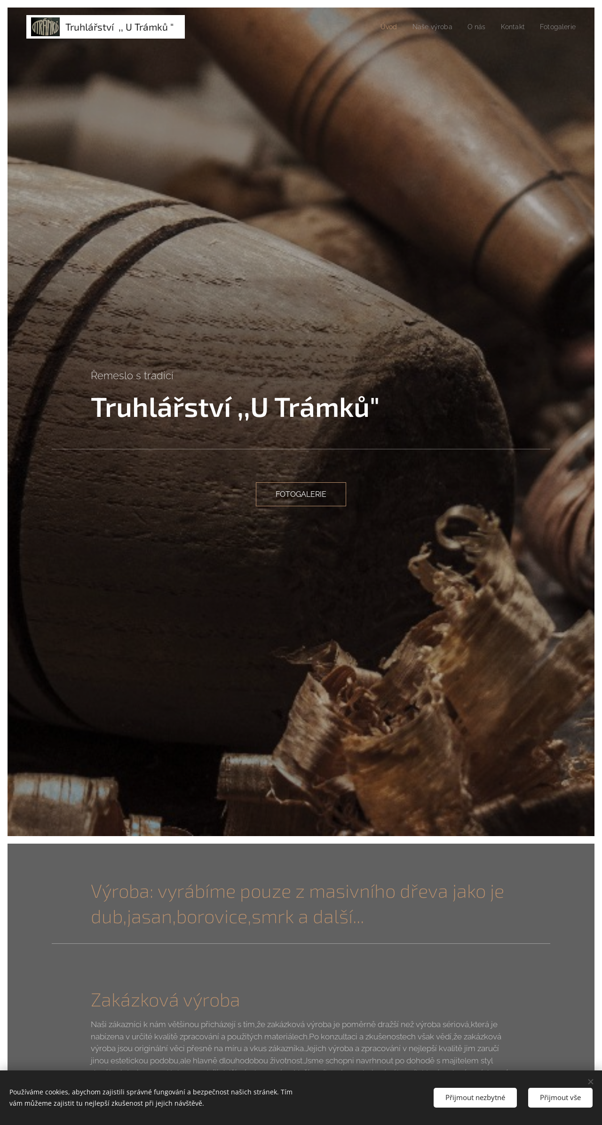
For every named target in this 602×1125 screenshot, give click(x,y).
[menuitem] (380, 27)
